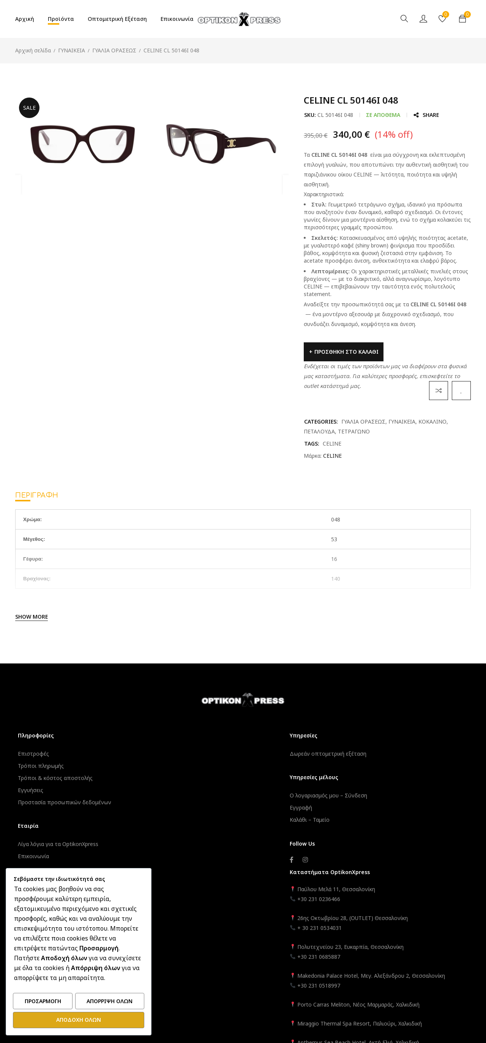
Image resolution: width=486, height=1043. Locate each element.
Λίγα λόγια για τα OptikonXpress (61, 844)
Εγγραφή (185, 807)
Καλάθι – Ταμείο (194, 819)
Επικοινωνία (36, 856)
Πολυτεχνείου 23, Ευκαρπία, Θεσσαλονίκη (388, 810)
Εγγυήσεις (33, 790)
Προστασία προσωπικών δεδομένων (67, 802)
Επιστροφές (36, 753)
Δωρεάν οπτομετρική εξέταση (212, 753)
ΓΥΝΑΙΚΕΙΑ (71, 50)
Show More (31, 616)
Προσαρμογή (43, 1002)
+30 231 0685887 (356, 820)
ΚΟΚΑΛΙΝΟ (432, 421)
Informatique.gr (199, 975)
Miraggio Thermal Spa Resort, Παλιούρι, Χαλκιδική (397, 896)
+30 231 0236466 (356, 762)
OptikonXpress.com (264, 975)
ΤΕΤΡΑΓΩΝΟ (354, 431)
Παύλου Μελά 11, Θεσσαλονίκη (373, 752)
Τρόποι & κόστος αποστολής (58, 777)
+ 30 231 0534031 (357, 791)
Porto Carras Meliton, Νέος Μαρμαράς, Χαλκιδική (396, 877)
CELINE (332, 443)
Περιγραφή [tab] (36, 495)
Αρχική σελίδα (33, 50)
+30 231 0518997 (356, 858)
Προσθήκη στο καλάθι (346, 351)
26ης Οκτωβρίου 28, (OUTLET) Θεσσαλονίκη (390, 781)
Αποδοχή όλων (78, 1020)
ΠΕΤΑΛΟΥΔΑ (319, 431)
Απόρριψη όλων (110, 1002)
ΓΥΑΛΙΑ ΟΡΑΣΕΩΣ (114, 50)
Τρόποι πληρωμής (44, 765)
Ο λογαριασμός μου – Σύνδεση (212, 795)
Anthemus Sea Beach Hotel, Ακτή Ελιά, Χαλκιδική (396, 915)
